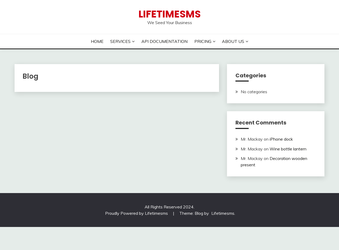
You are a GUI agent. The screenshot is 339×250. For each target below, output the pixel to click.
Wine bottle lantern (288, 148)
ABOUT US (233, 41)
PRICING (202, 41)
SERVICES (120, 41)
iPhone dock (281, 139)
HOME (97, 41)
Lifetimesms (170, 14)
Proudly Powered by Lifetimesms (136, 213)
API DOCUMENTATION (164, 41)
